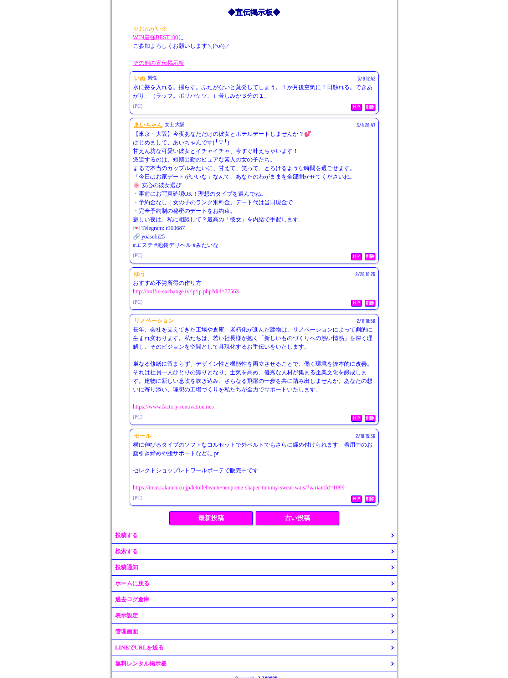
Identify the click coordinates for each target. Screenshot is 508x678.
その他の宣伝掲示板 (158, 63)
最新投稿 (211, 518)
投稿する (126, 535)
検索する (126, 551)
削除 (370, 106)
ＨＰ (356, 106)
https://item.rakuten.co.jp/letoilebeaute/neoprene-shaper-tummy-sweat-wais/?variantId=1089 (239, 487)
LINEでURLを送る (139, 647)
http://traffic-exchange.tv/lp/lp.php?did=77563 (186, 291)
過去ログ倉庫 (132, 599)
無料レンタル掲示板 (140, 664)
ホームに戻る (132, 583)
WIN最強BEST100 (155, 37)
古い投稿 (297, 518)
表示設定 (126, 615)
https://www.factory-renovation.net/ (174, 407)
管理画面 (126, 631)
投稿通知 (126, 567)
